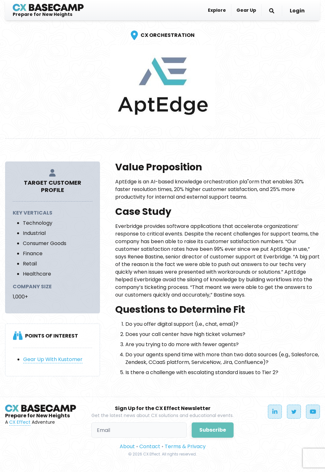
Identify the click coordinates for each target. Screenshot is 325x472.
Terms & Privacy (185, 446)
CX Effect (19, 422)
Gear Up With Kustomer (53, 359)
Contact (149, 446)
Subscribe (212, 430)
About (127, 446)
